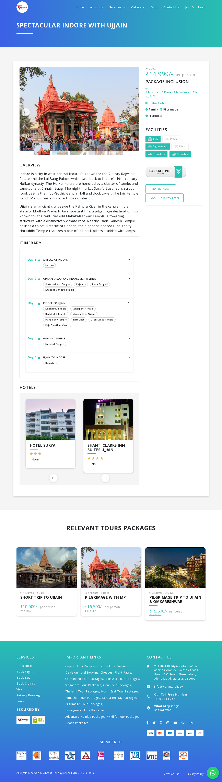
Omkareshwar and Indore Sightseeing (84, 285)
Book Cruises (25, 683)
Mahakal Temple (84, 342)
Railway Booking (28, 695)
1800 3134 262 (164, 699)
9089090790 (163, 710)
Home (79, 7)
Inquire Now (161, 189)
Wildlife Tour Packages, (123, 717)
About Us (96, 7)
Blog (154, 7)
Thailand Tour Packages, (82, 691)
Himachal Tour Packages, (83, 698)
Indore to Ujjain (84, 314)
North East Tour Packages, (120, 691)
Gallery (138, 7)
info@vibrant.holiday (168, 686)
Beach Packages (77, 723)
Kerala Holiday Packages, (120, 698)
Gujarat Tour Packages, (82, 666)
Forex (20, 701)
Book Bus (23, 677)
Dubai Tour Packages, (115, 666)
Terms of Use (171, 774)
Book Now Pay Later (164, 198)
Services (117, 7)
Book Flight (24, 672)
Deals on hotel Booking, (82, 672)
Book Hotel (24, 666)
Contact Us (171, 7)
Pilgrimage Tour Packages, (84, 704)
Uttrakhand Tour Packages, (84, 679)
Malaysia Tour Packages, (122, 679)
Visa (19, 689)
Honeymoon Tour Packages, (85, 710)
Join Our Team (195, 7)
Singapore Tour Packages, (83, 685)
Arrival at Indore (84, 263)
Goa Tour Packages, (117, 685)
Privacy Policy (195, 774)
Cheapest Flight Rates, (116, 672)
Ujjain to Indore (84, 361)
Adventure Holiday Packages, (85, 717)
